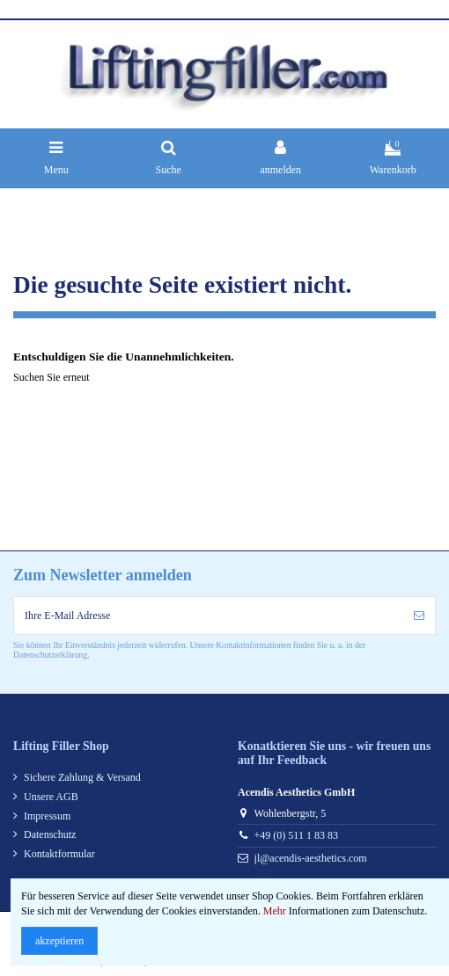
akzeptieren (59, 941)
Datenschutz (50, 834)
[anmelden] (419, 615)
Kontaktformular (59, 854)
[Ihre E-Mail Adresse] (208, 615)
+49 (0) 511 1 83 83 (296, 835)
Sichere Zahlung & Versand (82, 777)
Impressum (47, 816)
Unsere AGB (51, 796)
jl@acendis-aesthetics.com (310, 858)
